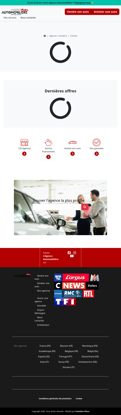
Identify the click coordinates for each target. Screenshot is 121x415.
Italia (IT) (44, 361)
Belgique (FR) (71, 351)
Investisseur (43, 324)
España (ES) (44, 356)
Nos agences (43, 290)
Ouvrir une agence (41, 300)
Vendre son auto (78, 11)
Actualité (41, 305)
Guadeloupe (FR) (47, 351)
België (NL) (93, 351)
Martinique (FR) (90, 345)
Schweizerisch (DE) (88, 361)
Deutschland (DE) (90, 356)
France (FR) (45, 345)
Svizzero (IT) (68, 367)
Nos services (10, 17)
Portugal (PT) (66, 356)
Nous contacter (28, 17)
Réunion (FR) (66, 345)
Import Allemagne (40, 311)
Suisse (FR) (64, 361)
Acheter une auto (105, 11)
